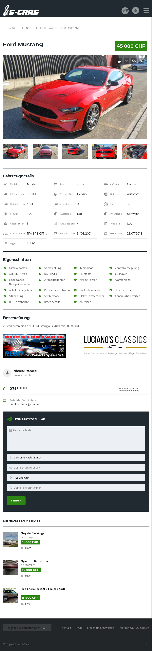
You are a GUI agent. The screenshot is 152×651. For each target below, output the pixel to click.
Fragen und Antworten (100, 627)
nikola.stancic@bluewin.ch (27, 404)
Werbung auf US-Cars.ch (134, 627)
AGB (79, 627)
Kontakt (66, 627)
